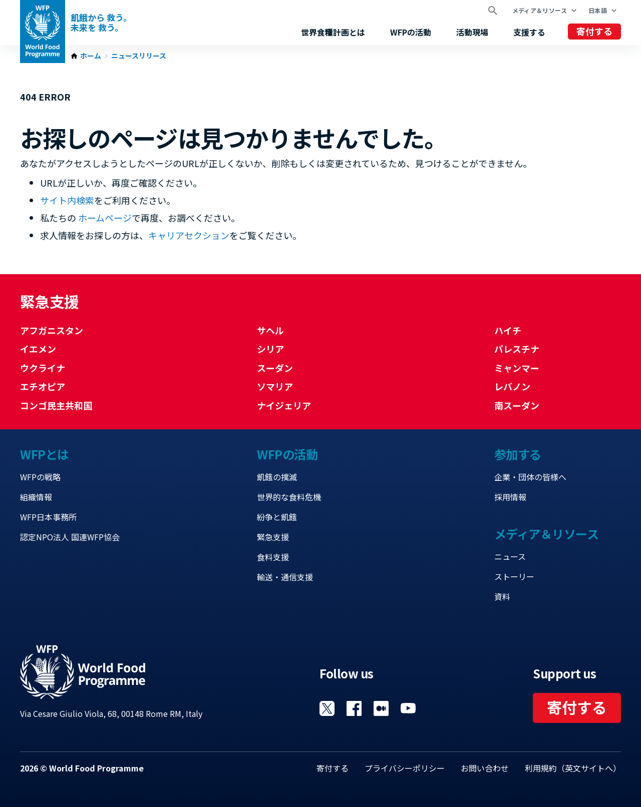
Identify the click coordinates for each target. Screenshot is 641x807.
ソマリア (275, 386)
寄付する (594, 31)
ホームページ (105, 217)
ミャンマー (516, 367)
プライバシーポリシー (405, 768)
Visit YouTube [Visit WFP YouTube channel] (408, 708)
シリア (270, 348)
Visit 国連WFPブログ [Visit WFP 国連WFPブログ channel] (381, 708)
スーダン (275, 367)
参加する (517, 454)
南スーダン (516, 405)
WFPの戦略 (40, 477)
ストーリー (514, 576)
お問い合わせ (485, 768)
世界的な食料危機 (289, 497)
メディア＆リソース (539, 10)
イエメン (38, 348)
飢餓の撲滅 (277, 477)
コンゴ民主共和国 (56, 405)
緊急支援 (273, 537)
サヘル (270, 330)
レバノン (512, 386)
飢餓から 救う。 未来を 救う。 (101, 23)
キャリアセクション (188, 235)
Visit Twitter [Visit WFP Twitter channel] (327, 708)
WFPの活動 (410, 32)
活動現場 (472, 32)
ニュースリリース (138, 56)
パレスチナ (516, 348)
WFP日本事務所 (48, 517)
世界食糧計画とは (333, 32)
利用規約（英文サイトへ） (573, 768)
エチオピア (42, 386)
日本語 (597, 10)
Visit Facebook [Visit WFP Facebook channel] (354, 708)
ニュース (510, 556)
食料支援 (273, 557)
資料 (502, 596)
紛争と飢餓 (277, 517)
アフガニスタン (51, 330)
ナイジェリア (284, 405)
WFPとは (44, 454)
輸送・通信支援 (285, 577)
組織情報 (36, 497)
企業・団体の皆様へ (530, 477)
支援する (529, 32)
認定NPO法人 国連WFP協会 (70, 537)
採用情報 (510, 497)
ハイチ (507, 330)
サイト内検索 (67, 200)
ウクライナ (42, 367)
